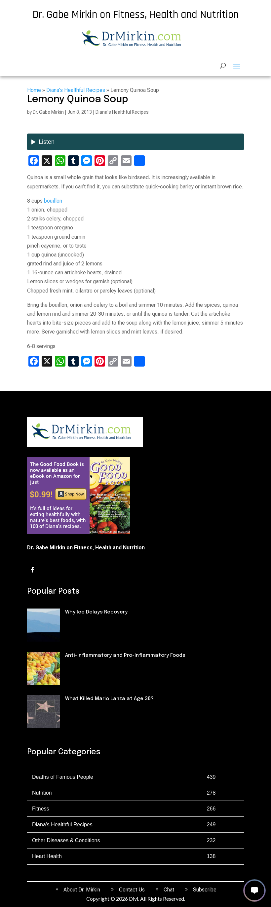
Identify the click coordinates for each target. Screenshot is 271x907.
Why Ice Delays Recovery (96, 612)
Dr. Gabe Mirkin (48, 112)
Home (34, 90)
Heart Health (47, 856)
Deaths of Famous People (96, 710)
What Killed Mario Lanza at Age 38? (109, 698)
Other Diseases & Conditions (66, 840)
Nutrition (76, 667)
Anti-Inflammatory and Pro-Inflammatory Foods (125, 655)
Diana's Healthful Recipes (75, 90)
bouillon (53, 201)
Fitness (74, 623)
